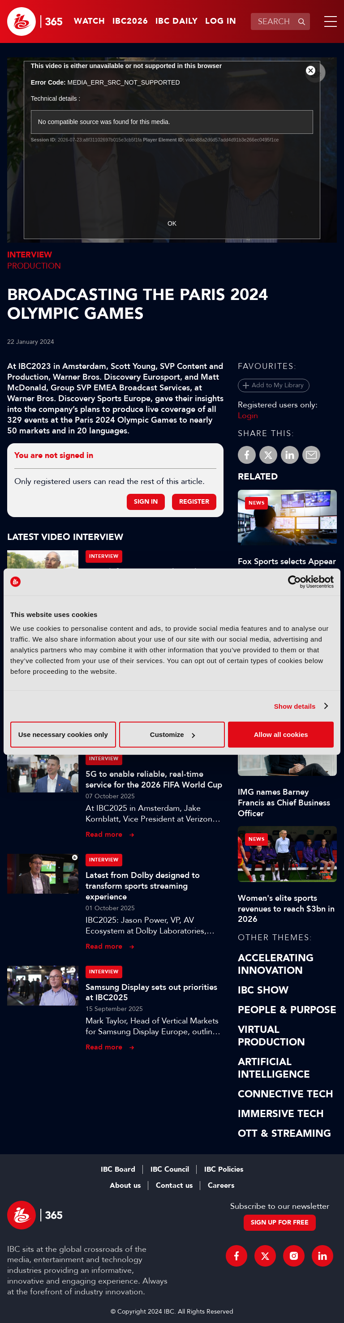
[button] (329, 21)
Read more (104, 834)
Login (248, 415)
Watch (89, 21)
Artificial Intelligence (274, 1068)
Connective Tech (285, 1094)
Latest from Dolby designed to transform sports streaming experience (143, 886)
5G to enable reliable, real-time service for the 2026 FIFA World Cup (154, 779)
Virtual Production (271, 1036)
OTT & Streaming (284, 1133)
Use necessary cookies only (63, 734)
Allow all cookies (281, 734)
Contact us (174, 1185)
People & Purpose (287, 1010)
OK (172, 223)
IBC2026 (130, 21)
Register (194, 501)
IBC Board (118, 1169)
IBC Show (263, 990)
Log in (220, 21)
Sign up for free (280, 1222)
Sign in (146, 501)
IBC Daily (176, 21)
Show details (295, 706)
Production (34, 266)
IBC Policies (223, 1169)
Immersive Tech (281, 1114)
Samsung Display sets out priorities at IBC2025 (151, 992)
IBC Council (169, 1169)
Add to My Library (278, 385)
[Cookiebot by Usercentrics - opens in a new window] (294, 581)
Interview (29, 255)
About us (125, 1185)
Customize (172, 734)
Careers (221, 1185)
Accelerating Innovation (276, 964)
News (256, 503)
